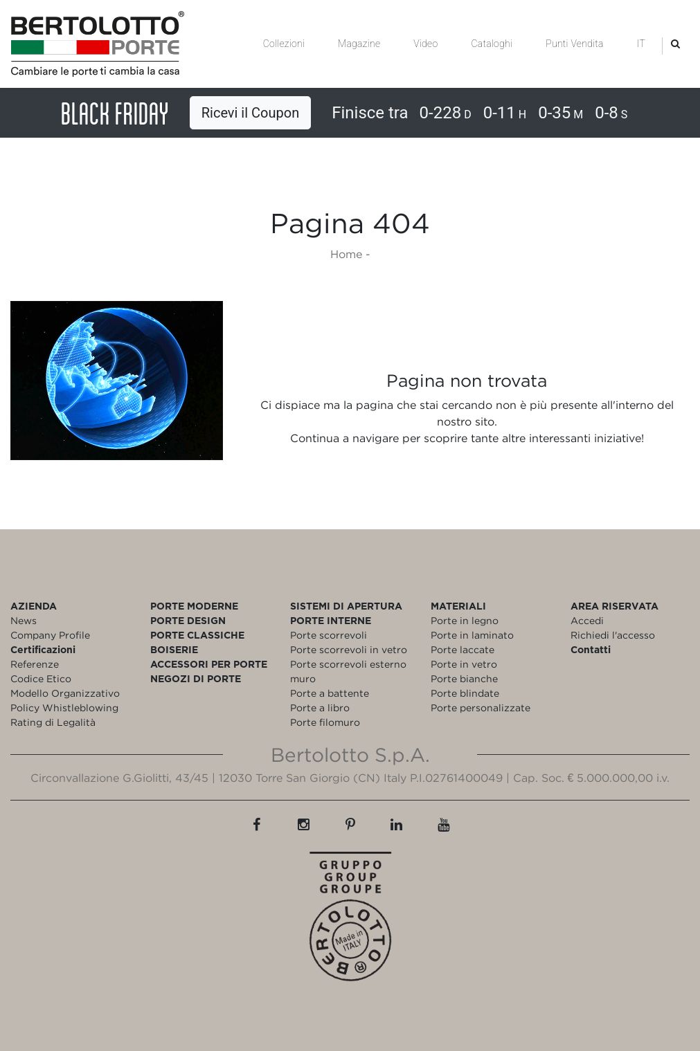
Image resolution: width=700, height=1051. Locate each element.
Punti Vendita (574, 43)
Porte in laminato (472, 635)
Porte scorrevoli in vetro (348, 649)
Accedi (587, 620)
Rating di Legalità (53, 722)
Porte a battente (329, 693)
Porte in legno (465, 620)
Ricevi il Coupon (250, 112)
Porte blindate (465, 693)
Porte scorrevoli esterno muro (348, 671)
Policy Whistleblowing (64, 707)
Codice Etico (40, 678)
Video (425, 43)
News (23, 620)
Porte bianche (464, 678)
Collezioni (284, 43)
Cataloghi (491, 43)
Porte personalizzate (480, 707)
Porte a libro (320, 707)
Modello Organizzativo (65, 693)
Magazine (359, 43)
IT (641, 43)
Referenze (34, 664)
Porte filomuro (325, 722)
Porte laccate (462, 649)
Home (346, 254)
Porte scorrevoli (328, 635)
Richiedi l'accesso (613, 635)
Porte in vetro (464, 664)
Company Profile (50, 635)
